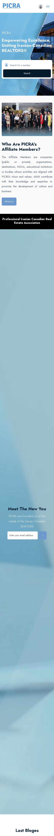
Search (27, 73)
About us (9, 201)
